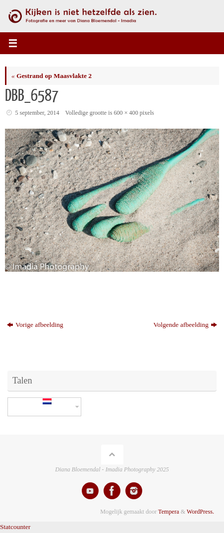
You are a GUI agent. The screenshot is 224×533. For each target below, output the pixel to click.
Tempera (168, 511)
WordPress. (200, 511)
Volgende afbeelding (185, 324)
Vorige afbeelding (35, 324)
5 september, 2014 (37, 112)
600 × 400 (125, 112)
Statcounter (15, 527)
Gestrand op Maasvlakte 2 (51, 75)
